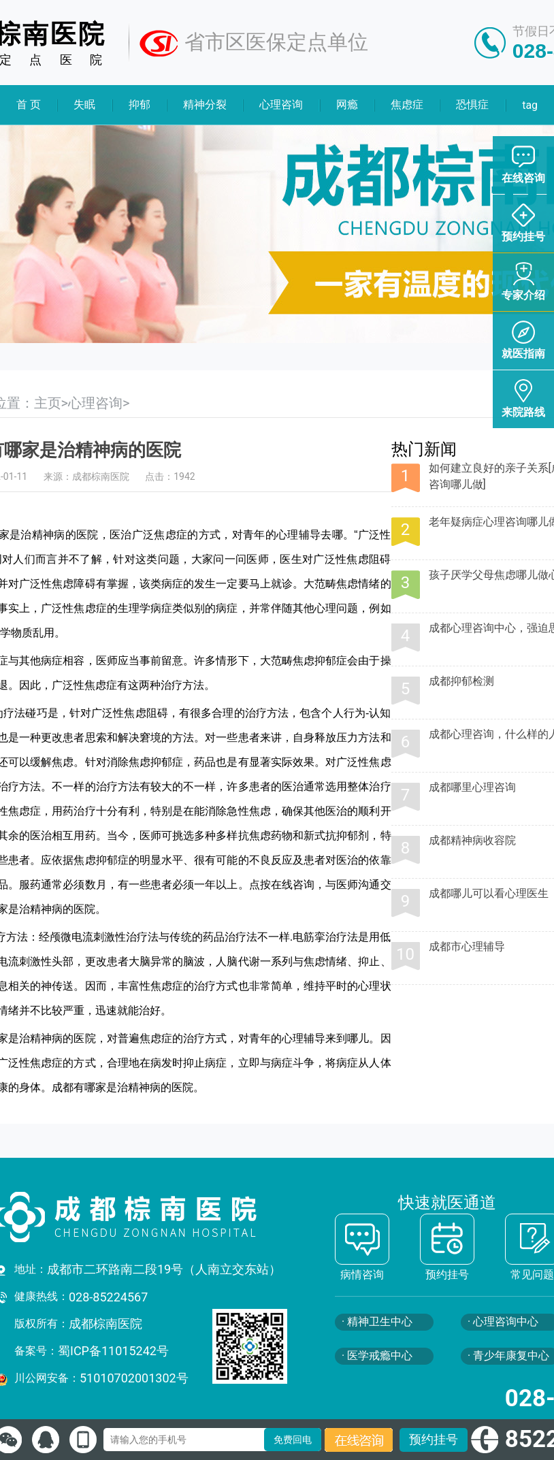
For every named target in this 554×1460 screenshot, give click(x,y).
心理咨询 (282, 104)
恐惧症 (473, 104)
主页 (47, 403)
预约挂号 (433, 1439)
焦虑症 (407, 104)
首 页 (28, 104)
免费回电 (293, 1439)
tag (530, 105)
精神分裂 (205, 104)
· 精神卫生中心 (377, 1321)
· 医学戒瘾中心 (377, 1355)
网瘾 (347, 104)
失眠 (84, 104)
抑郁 (139, 104)
